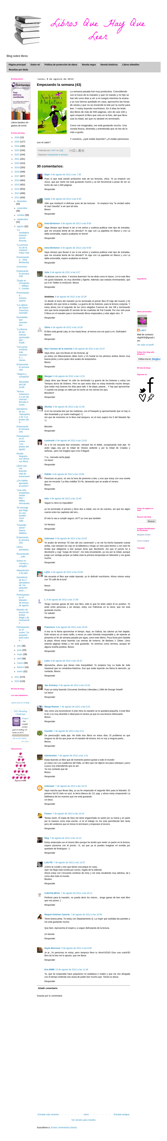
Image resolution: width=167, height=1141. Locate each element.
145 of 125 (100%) (19, 738)
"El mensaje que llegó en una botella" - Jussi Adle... (22, 514)
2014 (17, 189)
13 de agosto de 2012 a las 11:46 (71, 969)
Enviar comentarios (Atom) (64, 1127)
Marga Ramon (51, 706)
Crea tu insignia (143, 541)
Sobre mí (35, 64)
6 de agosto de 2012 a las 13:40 (65, 498)
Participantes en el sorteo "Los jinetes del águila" (23, 443)
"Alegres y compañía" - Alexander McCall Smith (23, 380)
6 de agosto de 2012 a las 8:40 (66, 199)
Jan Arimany (51, 685)
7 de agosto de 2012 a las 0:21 (69, 731)
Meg (46, 838)
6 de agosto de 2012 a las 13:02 (71, 440)
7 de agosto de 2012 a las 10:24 (68, 813)
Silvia (47, 327)
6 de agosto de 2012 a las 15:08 (67, 572)
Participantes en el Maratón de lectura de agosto (23, 600)
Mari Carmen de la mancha (58, 348)
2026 (17, 137)
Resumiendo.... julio (23, 555)
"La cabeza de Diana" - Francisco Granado (23, 309)
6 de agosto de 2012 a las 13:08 (68, 474)
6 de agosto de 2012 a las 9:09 (76, 223)
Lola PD (48, 862)
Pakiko (48, 474)
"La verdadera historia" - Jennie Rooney (23, 235)
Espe (47, 174)
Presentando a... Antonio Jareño (23, 296)
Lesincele (49, 440)
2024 (17, 146)
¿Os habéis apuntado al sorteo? (23, 483)
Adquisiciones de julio (23, 571)
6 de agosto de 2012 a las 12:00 (68, 406)
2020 (17, 163)
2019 (17, 167)
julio (19, 646)
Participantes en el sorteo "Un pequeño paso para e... (23, 634)
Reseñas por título (18, 69)
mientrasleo (50, 755)
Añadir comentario (48, 988)
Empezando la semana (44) (23, 429)
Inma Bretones (52, 223)
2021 (17, 159)
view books (25, 741)
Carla (47, 199)
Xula (46, 272)
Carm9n (48, 731)
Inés (46, 498)
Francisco (49, 627)
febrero (21, 667)
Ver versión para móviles (83, 1120)
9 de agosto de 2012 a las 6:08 (76, 948)
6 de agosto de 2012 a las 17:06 (62, 599)
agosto (20, 226)
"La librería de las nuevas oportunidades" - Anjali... (23, 336)
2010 (17, 681)
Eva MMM (49, 969)
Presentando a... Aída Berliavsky (23, 260)
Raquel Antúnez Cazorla (57, 914)
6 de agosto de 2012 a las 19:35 (71, 627)
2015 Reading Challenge (20, 712)
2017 (17, 176)
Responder (49, 189)
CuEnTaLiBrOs (52, 893)
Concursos (22, 266)
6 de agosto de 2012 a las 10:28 (70, 296)
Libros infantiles (130, 64)
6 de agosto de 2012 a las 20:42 (66, 660)
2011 (17, 677)
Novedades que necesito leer (22, 321)
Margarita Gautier (144, 535)
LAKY (143, 330)
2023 (17, 150)
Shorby (48, 406)
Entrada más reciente (48, 1114)
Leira (47, 660)
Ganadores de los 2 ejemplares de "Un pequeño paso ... (23, 584)
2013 (17, 193)
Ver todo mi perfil (145, 344)
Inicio (86, 1114)
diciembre (22, 201)
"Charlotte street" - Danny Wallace (22, 529)
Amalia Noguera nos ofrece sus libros (23, 457)
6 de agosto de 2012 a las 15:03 (71, 538)
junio (19, 650)
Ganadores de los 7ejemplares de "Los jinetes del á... (23, 415)
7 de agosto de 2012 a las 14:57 (69, 862)
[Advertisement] (83, 1089)
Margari (48, 376)
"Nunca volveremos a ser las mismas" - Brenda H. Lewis (23, 398)
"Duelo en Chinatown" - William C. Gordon (23, 284)
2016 (17, 180)
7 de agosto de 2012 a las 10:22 (71, 786)
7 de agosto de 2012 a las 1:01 (73, 755)
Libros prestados (23, 548)
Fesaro (48, 813)
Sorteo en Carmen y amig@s (23, 563)
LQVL (47, 572)
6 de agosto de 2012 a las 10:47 (89, 348)
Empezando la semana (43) (23, 540)
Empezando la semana (58, 155)
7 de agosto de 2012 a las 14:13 (65, 838)
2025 (17, 141)
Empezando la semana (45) (23, 274)
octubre (21, 215)
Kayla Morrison (52, 948)
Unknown (49, 538)
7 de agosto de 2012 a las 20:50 (86, 914)
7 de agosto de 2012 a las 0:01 (75, 706)
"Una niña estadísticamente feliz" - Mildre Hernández (23, 497)
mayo (20, 654)
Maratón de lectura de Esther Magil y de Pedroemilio (23, 616)
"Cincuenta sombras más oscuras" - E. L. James (23, 353)
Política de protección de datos (61, 64)
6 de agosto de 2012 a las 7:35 (66, 174)
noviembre (22, 208)
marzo (20, 663)
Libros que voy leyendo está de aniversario (23, 471)
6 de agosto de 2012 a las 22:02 (74, 685)
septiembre (22, 219)
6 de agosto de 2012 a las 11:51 (69, 376)
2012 (17, 197)
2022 (17, 154)
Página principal (17, 64)
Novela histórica (109, 64)
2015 (17, 184)
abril (19, 658)
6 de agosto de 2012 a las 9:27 (65, 272)
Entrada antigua (121, 1114)
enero (20, 671)
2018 (17, 171)
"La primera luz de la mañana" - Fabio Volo (23, 249)
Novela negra (89, 64)
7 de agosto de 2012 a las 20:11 (76, 893)
